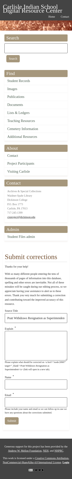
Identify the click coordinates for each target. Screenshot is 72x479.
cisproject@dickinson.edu (21, 217)
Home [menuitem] (51, 16)
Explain (9, 328)
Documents (15, 105)
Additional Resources (22, 137)
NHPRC (58, 450)
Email (8, 395)
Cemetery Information (22, 129)
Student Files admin (21, 237)
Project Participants (20, 163)
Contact (12, 156)
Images (12, 89)
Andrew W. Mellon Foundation (25, 450)
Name (8, 377)
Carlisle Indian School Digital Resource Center (32, 7)
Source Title (11, 310)
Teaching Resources (21, 121)
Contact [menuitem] (65, 16)
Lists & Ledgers (18, 113)
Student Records (18, 81)
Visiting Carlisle (18, 171)
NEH (46, 450)
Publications (15, 97)
